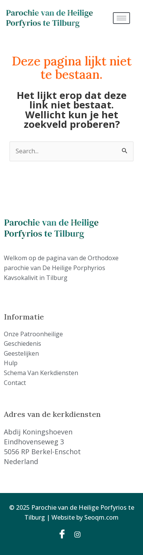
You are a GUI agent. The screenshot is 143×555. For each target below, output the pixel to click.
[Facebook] (63, 533)
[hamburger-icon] (121, 18)
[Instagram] (80, 533)
